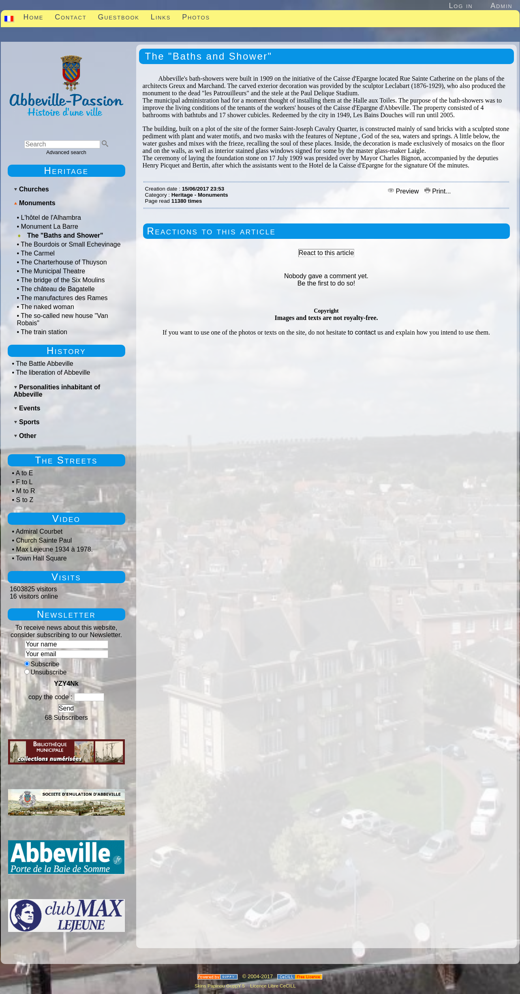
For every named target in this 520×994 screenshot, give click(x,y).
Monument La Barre (49, 226)
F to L (24, 482)
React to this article (326, 252)
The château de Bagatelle (57, 289)
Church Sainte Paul (44, 540)
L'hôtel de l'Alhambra (51, 217)
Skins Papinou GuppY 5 (221, 985)
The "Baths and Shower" (65, 235)
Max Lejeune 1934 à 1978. (54, 549)
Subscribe (42, 664)
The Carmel (38, 253)
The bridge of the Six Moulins (63, 280)
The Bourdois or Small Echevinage (70, 244)
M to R (25, 490)
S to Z (25, 499)
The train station (44, 331)
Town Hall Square (41, 558)
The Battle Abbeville (44, 363)
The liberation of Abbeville (53, 372)
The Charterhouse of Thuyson (64, 262)
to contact (362, 332)
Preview (404, 191)
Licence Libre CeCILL (272, 985)
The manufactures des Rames (64, 297)
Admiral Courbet (39, 531)
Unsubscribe (45, 672)
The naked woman (47, 306)
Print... (437, 191)
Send (66, 708)
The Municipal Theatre (53, 271)
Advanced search (66, 152)
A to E (24, 473)
